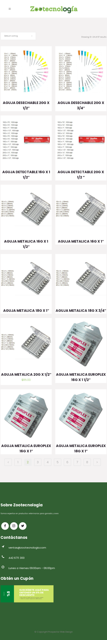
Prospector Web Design (60, 631)
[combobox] (18, 36)
